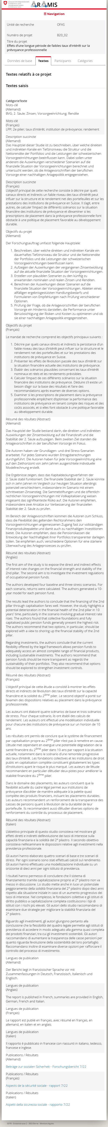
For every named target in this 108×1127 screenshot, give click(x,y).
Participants (63, 61)
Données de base (19, 61)
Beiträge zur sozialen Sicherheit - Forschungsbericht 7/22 (46, 1066)
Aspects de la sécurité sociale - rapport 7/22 (37, 1085)
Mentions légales (47, 1123)
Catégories (85, 61)
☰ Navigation (54, 14)
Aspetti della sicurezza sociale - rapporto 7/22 (38, 1104)
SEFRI (9, 1123)
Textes (43, 61)
